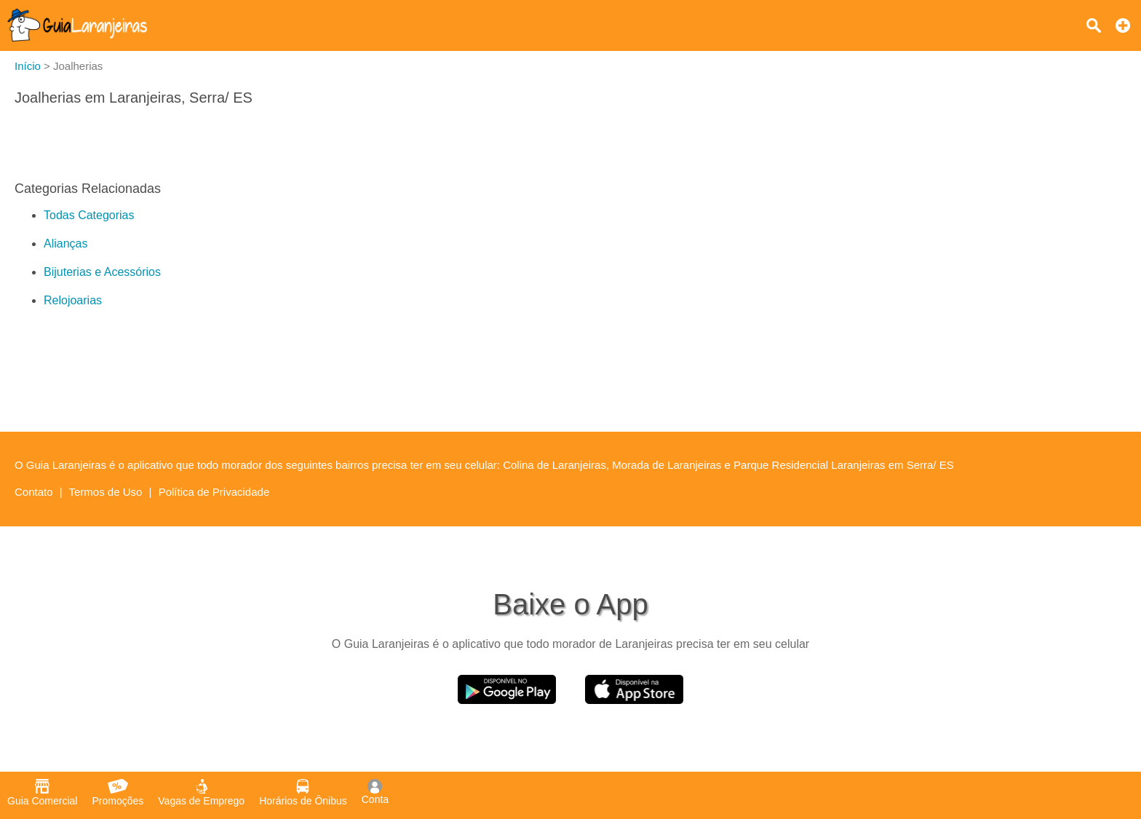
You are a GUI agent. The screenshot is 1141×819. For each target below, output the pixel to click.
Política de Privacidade (214, 492)
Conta (375, 792)
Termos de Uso (106, 492)
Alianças (65, 243)
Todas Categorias (89, 215)
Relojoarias (73, 300)
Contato (34, 492)
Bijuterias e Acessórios (102, 272)
